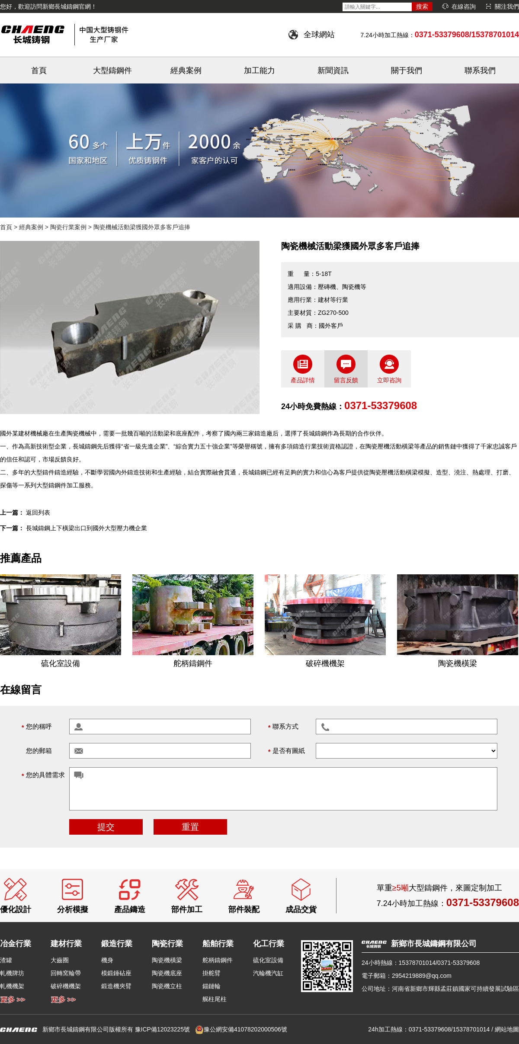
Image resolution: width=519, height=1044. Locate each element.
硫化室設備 (268, 960)
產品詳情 (303, 380)
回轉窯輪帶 (66, 973)
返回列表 (38, 512)
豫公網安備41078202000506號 (245, 1029)
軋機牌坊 (12, 973)
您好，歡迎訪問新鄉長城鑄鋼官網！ (48, 6)
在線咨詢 (464, 6)
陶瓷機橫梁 (167, 960)
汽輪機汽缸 (268, 973)
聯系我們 (480, 70)
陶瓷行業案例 (68, 227)
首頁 (39, 70)
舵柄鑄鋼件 (217, 960)
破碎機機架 (66, 986)
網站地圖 (507, 1029)
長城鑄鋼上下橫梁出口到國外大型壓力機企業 (86, 528)
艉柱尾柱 (214, 999)
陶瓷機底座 (167, 973)
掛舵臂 (211, 973)
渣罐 (6, 960)
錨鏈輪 (211, 986)
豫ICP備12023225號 (162, 1029)
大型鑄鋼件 (112, 70)
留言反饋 (346, 380)
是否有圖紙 (288, 750)
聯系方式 (285, 726)
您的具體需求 (45, 774)
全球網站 (319, 34)
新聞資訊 (333, 70)
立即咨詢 (389, 380)
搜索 (422, 6)
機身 (107, 960)
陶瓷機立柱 (167, 986)
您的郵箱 (39, 750)
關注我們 (507, 6)
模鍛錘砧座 (116, 973)
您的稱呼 (39, 726)
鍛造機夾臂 (116, 986)
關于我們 (406, 70)
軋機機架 (12, 986)
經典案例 (186, 70)
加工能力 (259, 70)
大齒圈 (60, 960)
